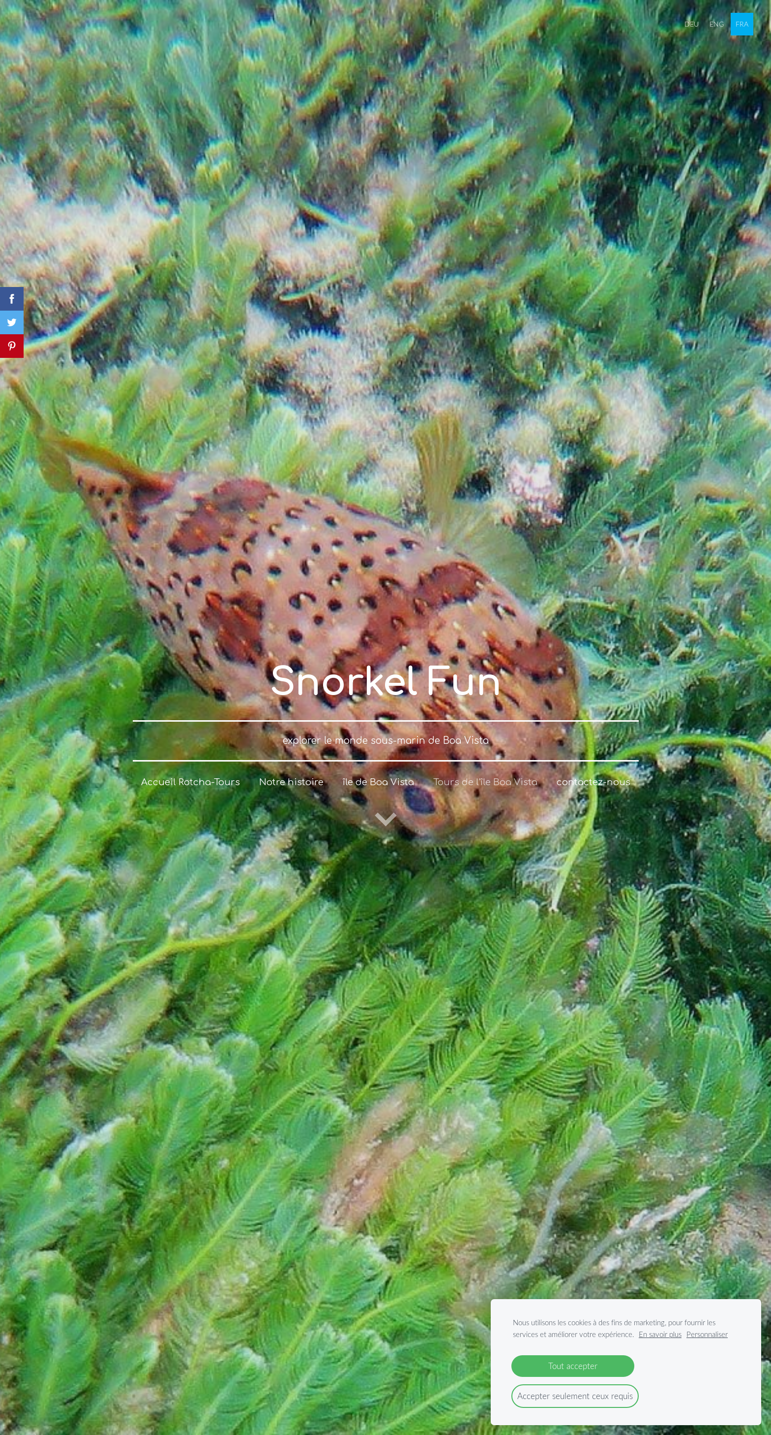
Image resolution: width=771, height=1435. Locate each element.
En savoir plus (660, 1334)
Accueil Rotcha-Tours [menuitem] (190, 772)
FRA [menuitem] (740, 22)
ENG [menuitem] (715, 22)
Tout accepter (572, 1365)
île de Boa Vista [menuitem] (378, 772)
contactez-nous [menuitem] (593, 772)
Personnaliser (707, 1334)
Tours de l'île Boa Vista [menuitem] (485, 772)
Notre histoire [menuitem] (291, 772)
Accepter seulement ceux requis (575, 1396)
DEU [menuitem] (690, 22)
